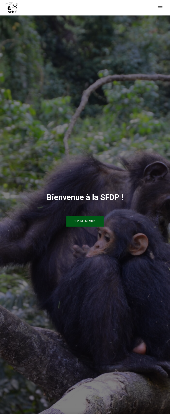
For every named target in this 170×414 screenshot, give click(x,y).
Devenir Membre (85, 221)
